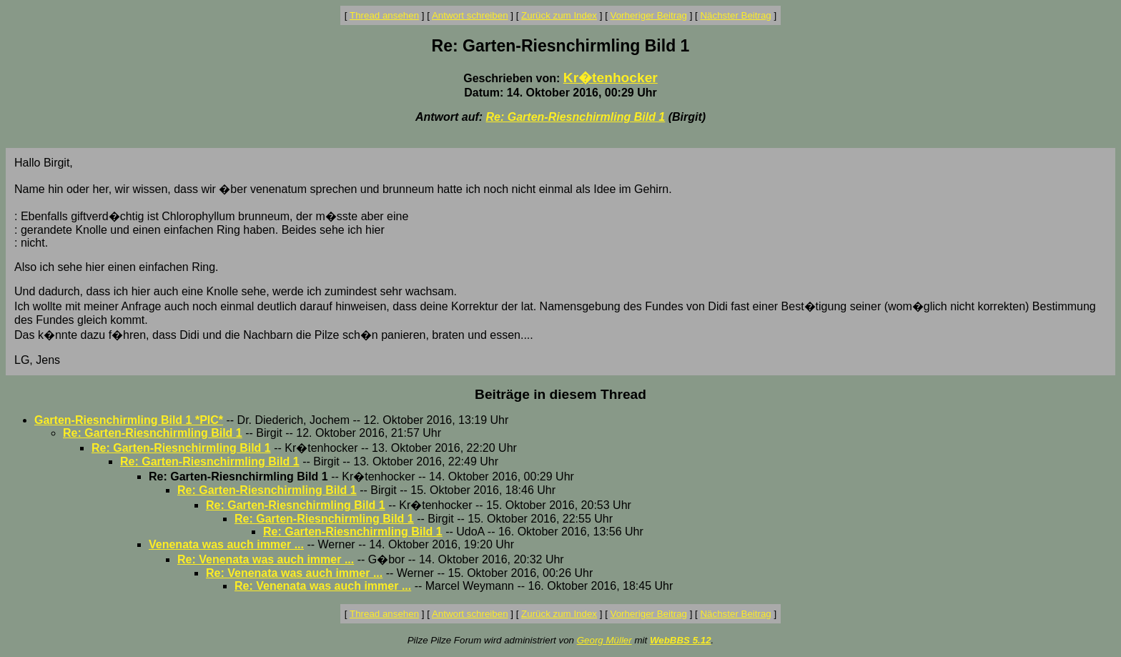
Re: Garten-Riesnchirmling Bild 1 (576, 117)
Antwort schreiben (470, 15)
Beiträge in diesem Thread (560, 394)
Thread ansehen (384, 15)
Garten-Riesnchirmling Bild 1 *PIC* (128, 420)
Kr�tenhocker (610, 77)
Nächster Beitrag (735, 15)
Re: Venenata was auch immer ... (265, 559)
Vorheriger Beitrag (649, 15)
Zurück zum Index (559, 15)
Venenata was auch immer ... (226, 544)
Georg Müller (604, 640)
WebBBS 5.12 (680, 640)
